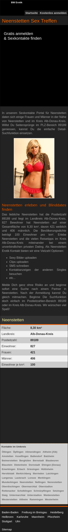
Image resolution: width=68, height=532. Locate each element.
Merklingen (44, 477)
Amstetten (7, 456)
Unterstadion (34, 495)
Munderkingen (10, 482)
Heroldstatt (8, 473)
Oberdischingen (11, 486)
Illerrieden (38, 473)
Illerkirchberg (23, 473)
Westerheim (51, 499)
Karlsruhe (22, 516)
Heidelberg (56, 512)
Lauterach (20, 477)
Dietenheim (20, 464)
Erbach (21, 469)
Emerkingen (8, 469)
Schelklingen (24, 490)
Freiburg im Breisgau (34, 512)
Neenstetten (26, 482)
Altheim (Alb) (50, 452)
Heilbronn (7, 516)
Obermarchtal (29, 486)
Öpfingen (18, 452)
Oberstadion (46, 486)
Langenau (7, 477)
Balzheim (49, 456)
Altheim (23, 499)
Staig (5, 495)
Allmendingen (33, 452)
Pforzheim (54, 516)
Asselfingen (22, 456)
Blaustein (7, 464)
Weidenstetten (52, 495)
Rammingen (36, 499)
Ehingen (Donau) (51, 464)
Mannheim (38, 516)
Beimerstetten (10, 460)
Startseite (31, 12)
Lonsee (32, 477)
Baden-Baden (10, 512)
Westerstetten (9, 499)
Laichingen (52, 473)
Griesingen (33, 469)
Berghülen (25, 460)
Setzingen (58, 490)
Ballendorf (36, 456)
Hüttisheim (47, 469)
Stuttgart (7, 521)
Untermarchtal (17, 495)
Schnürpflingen (42, 490)
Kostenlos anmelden (53, 12)
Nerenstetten (55, 482)
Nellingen (40, 482)
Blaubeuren (52, 460)
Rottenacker (8, 490)
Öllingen (6, 452)
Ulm (17, 521)
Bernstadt (38, 460)
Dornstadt (34, 464)
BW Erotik (16, 2)
